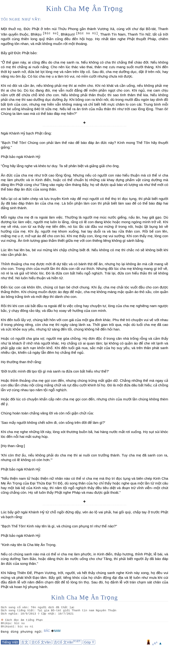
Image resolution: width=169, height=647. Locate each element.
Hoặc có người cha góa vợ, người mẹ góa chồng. (41, 338)
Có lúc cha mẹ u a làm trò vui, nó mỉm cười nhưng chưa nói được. (80, 76)
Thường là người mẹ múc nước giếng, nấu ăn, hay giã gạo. (113, 217)
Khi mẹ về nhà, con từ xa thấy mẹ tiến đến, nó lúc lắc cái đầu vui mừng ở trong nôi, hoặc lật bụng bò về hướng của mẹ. (84, 226)
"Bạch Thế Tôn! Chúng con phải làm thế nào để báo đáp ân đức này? (58, 143)
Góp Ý (89, 642)
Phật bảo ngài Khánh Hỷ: (21, 157)
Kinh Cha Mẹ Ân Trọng (84, 8)
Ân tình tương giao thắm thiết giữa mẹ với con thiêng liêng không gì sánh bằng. (80, 240)
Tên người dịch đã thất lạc (53, 607)
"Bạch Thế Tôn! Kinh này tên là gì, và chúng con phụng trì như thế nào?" (59, 526)
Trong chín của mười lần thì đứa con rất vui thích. (55, 269)
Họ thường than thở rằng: (21, 362)
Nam (57, 630)
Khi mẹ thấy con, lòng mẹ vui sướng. (96, 236)
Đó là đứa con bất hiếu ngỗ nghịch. (74, 273)
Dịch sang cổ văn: (15, 607)
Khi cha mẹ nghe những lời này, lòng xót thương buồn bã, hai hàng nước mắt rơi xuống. (71, 432)
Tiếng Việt (10, 642)
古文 (24, 642)
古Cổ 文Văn (41, 642)
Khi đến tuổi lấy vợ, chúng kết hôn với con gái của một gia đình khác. (56, 320)
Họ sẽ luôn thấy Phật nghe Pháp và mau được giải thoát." (74, 492)
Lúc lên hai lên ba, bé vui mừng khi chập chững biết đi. (45, 250)
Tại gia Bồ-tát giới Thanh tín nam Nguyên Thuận (77, 610)
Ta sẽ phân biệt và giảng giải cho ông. (89, 166)
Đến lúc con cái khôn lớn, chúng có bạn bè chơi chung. (45, 287)
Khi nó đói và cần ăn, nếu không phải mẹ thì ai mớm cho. (47, 85)
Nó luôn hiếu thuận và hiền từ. (39, 278)
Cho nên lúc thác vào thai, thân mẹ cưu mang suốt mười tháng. (101, 67)
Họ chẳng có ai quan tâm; (81, 343)
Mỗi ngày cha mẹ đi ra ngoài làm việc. (32, 217)
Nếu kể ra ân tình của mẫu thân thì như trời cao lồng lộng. (106, 109)
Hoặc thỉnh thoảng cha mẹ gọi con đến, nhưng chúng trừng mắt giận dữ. (60, 380)
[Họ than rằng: (12, 446)
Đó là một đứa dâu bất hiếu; (129, 385)
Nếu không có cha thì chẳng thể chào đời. (114, 62)
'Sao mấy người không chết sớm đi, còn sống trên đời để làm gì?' (53, 422)
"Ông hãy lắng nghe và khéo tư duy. (29, 166)
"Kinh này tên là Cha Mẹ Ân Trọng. (28, 545)
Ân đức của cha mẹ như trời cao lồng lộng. (36, 175)
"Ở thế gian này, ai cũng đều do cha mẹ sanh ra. (40, 62)
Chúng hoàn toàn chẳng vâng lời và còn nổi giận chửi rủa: (47, 413)
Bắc (47, 630)
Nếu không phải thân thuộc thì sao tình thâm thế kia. (104, 95)
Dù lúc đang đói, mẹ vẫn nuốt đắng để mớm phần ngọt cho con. (76, 90)
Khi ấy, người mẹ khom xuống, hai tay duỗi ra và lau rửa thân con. (84, 231)
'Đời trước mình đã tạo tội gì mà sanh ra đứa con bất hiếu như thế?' (55, 371)
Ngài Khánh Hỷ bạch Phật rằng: (26, 133)
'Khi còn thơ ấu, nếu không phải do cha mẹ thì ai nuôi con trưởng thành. (60, 455)
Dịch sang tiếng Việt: (19, 610)
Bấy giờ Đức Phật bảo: (19, 53)
